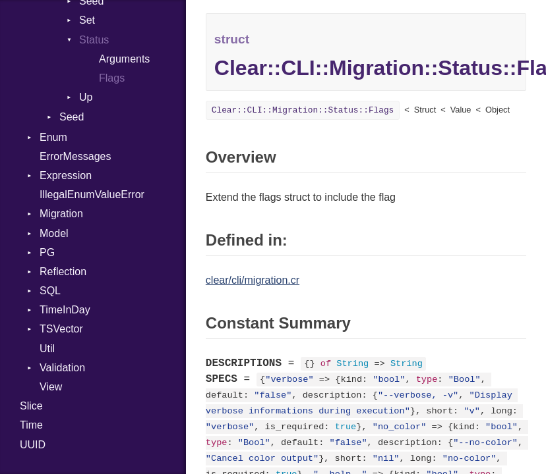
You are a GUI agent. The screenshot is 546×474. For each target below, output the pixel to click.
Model (54, 233)
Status (94, 39)
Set (87, 20)
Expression (66, 175)
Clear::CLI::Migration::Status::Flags (303, 110)
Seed (71, 116)
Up (85, 97)
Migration (61, 213)
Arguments (124, 59)
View (51, 386)
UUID (33, 444)
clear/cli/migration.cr (252, 280)
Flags (112, 78)
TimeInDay (65, 309)
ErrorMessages (75, 156)
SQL (50, 290)
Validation (62, 367)
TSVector (61, 328)
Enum (53, 137)
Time (31, 425)
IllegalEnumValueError (92, 194)
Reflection (63, 271)
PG (47, 252)
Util (47, 348)
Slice (31, 405)
